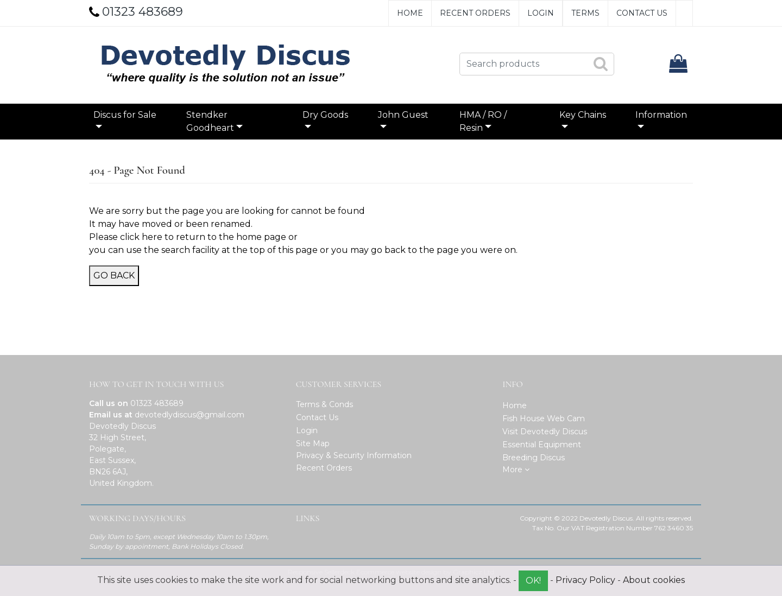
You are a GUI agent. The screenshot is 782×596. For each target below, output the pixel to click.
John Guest (403, 115)
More (515, 469)
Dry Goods (325, 115)
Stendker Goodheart (210, 121)
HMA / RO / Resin (483, 121)
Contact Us (641, 13)
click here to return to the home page (203, 237)
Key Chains (582, 115)
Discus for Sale (124, 115)
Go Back (114, 275)
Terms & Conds (324, 404)
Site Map (313, 443)
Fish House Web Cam (543, 418)
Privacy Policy (585, 580)
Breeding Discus (533, 457)
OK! (533, 580)
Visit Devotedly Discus (544, 431)
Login (540, 13)
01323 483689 (157, 403)
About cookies (654, 580)
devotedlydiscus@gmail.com (189, 415)
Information (661, 115)
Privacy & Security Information (354, 455)
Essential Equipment (541, 444)
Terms (585, 13)
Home (410, 13)
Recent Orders (475, 13)
